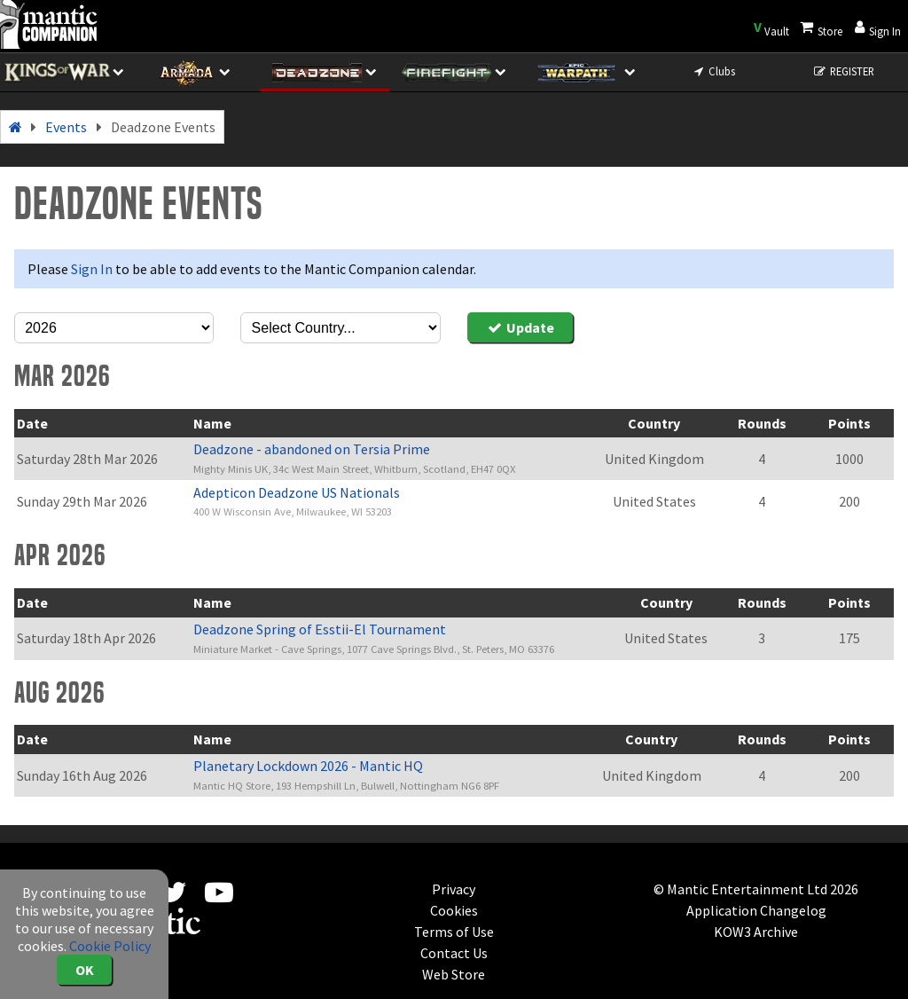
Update (520, 327)
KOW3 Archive (756, 931)
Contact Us (454, 953)
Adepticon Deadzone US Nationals (296, 492)
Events (66, 127)
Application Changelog (756, 910)
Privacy (453, 889)
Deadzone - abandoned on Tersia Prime (311, 449)
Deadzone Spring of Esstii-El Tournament (319, 629)
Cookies (454, 910)
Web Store (453, 974)
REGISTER (842, 71)
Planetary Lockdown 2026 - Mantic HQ (308, 766)
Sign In (92, 269)
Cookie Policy (110, 946)
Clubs (713, 71)
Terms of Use (454, 931)
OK (84, 970)
